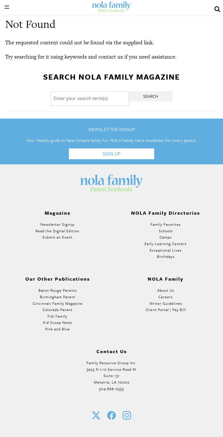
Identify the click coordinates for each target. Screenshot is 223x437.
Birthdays (165, 256)
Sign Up (111, 154)
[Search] (90, 98)
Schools (166, 231)
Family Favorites (165, 224)
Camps (166, 237)
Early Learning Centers (165, 244)
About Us (165, 290)
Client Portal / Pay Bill (166, 309)
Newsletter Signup (57, 224)
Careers (165, 297)
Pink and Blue (57, 329)
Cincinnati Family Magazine (57, 303)
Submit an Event (57, 237)
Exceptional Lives (165, 250)
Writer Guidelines (165, 303)
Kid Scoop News (57, 322)
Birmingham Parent (57, 297)
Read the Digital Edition (57, 231)
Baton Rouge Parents (57, 290)
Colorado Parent (58, 309)
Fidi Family (57, 316)
